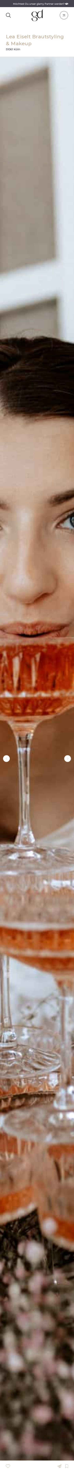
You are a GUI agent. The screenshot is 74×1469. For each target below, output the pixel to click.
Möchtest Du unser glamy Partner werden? (40, 3)
